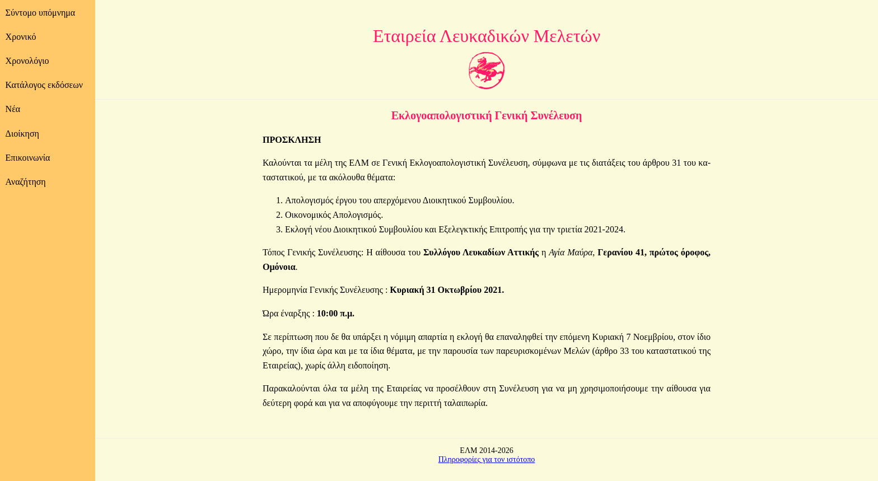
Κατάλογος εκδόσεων (44, 85)
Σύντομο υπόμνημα (41, 12)
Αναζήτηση (26, 181)
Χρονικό (21, 36)
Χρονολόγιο (27, 61)
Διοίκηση (22, 133)
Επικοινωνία (28, 157)
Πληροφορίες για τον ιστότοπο (486, 459)
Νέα (13, 109)
